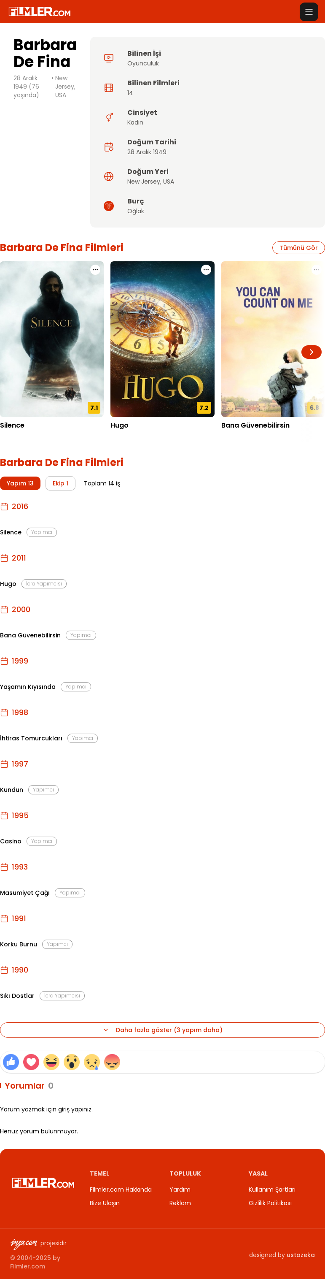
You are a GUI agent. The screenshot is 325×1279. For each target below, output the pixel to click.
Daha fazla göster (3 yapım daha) (162, 1030)
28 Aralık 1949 (147, 152)
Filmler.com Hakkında (121, 1189)
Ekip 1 (60, 483)
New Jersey (143, 181)
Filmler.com (27, 1266)
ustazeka (301, 1255)
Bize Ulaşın (105, 1203)
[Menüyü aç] (309, 12)
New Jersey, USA (65, 86)
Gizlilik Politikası (270, 1203)
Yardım (180, 1189)
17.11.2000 (235, 438)
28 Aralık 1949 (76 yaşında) (26, 86)
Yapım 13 (20, 483)
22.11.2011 (123, 438)
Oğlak (135, 211)
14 (130, 93)
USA (168, 181)
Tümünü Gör (298, 248)
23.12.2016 (15, 438)
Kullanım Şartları (272, 1189)
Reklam (180, 1203)
